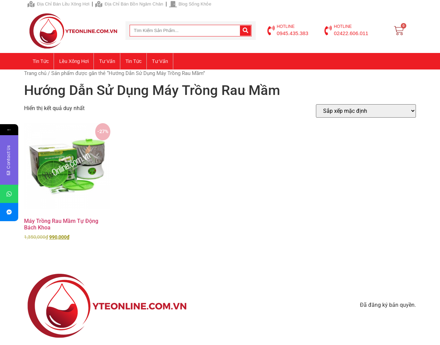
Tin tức (41, 61)
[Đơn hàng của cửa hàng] (366, 111)
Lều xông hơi (74, 61)
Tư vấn (107, 61)
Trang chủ (35, 73)
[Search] (245, 30)
